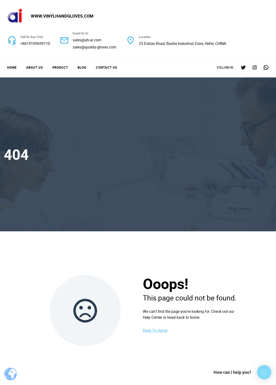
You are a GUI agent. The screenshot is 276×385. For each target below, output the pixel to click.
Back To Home (155, 330)
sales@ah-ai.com (87, 40)
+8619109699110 (35, 43)
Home (12, 67)
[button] (264, 372)
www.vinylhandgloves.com (62, 16)
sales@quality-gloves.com (94, 47)
